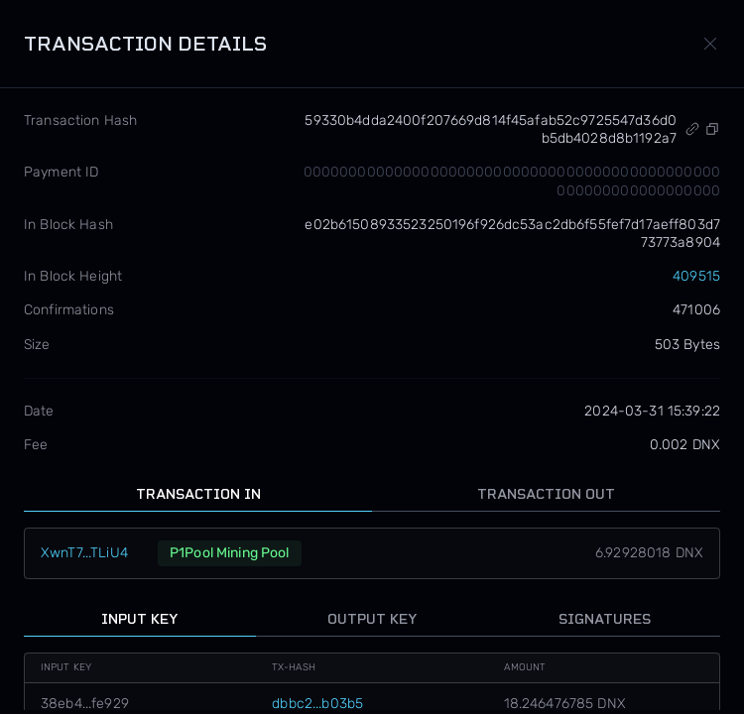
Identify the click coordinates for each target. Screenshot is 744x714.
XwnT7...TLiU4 (84, 552)
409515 (696, 276)
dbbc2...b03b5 (317, 703)
